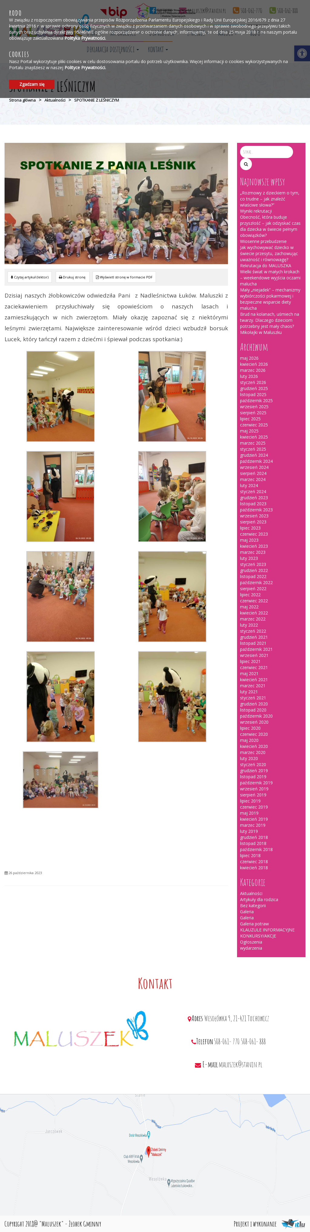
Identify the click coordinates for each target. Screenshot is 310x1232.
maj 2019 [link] (249, 813)
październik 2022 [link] (256, 582)
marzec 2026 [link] (252, 370)
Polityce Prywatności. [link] (85, 67)
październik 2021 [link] (256, 649)
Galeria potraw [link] (254, 924)
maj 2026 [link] (249, 358)
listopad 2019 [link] (253, 776)
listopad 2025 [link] (253, 394)
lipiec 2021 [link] (250, 661)
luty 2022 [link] (249, 625)
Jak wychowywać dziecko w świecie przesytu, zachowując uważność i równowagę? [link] (269, 253)
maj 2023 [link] (249, 540)
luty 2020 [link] (249, 758)
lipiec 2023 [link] (250, 528)
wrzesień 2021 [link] (254, 655)
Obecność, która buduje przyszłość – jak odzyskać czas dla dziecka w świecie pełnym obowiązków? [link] (270, 226)
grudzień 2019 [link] (254, 770)
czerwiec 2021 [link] (254, 667)
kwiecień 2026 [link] (254, 364)
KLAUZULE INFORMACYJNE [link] (267, 930)
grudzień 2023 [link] (254, 497)
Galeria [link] (247, 911)
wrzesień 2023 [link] (254, 516)
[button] (246, 164)
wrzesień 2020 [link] (254, 722)
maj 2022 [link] (249, 607)
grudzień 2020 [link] (254, 704)
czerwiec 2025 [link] (254, 425)
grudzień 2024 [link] (254, 455)
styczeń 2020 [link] (253, 764)
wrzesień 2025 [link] (254, 406)
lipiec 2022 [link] (250, 594)
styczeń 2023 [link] (253, 564)
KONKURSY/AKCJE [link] (258, 936)
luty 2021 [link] (249, 692)
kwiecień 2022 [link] (254, 613)
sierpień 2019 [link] (253, 795)
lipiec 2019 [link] (250, 801)
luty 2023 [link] (249, 558)
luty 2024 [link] (249, 485)
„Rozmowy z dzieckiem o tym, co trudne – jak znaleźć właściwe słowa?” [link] (269, 199)
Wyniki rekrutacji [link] (256, 211)
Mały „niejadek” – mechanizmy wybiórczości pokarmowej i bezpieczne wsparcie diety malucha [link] (270, 299)
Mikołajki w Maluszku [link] (261, 332)
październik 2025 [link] (256, 400)
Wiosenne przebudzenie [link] (263, 241)
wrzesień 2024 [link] (254, 467)
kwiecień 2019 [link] (254, 819)
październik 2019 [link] (256, 783)
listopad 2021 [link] (253, 643)
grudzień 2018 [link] (254, 837)
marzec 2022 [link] (252, 619)
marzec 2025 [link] (252, 443)
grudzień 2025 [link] (254, 388)
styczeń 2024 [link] (253, 491)
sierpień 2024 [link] (253, 473)
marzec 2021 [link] (252, 685)
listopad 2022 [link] (253, 576)
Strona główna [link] (22, 100)
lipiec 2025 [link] (250, 419)
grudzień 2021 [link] (254, 637)
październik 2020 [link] (256, 716)
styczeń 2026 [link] (253, 382)
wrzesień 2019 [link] (254, 789)
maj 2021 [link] (249, 673)
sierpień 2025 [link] (253, 413)
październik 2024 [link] (256, 461)
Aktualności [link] (55, 100)
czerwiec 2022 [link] (254, 601)
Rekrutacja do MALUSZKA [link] (265, 265)
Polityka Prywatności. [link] (85, 38)
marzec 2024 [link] (252, 479)
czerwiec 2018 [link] (254, 861)
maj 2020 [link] (249, 740)
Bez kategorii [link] (253, 905)
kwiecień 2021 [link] (254, 679)
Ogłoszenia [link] (251, 942)
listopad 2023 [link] (253, 504)
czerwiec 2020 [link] (254, 734)
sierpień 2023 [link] (253, 522)
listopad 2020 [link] (253, 710)
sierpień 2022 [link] (253, 588)
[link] (73, 277)
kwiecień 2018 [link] (254, 867)
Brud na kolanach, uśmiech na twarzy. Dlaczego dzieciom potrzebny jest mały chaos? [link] (269, 320)
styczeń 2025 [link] (253, 449)
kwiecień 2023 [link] (254, 546)
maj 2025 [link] (249, 431)
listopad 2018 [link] (253, 843)
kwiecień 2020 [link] (254, 746)
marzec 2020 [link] (252, 752)
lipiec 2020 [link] (250, 728)
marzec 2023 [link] (252, 552)
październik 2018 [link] (256, 849)
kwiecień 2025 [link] (254, 437)
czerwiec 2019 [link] (254, 807)
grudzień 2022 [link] (254, 570)
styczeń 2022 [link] (253, 631)
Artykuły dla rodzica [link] (259, 899)
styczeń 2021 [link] (253, 698)
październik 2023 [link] (256, 510)
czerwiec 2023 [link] (254, 534)
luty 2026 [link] (249, 376)
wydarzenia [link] (251, 948)
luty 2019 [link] (249, 831)
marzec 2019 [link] (252, 825)
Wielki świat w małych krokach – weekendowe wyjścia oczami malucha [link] (270, 278)
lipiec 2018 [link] (250, 855)
